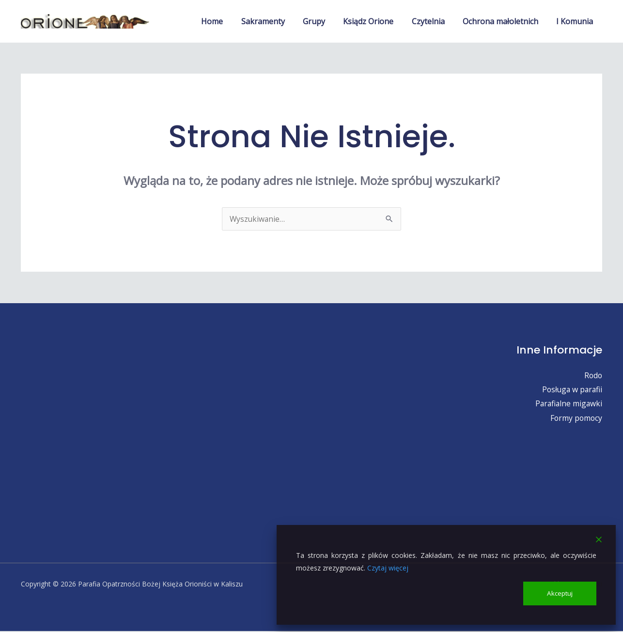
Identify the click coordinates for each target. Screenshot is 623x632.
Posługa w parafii (571, 390)
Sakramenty (277, 21)
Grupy (325, 21)
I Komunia (576, 21)
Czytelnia (434, 21)
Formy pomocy (575, 418)
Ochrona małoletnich (504, 21)
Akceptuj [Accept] (560, 593)
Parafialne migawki (567, 404)
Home (229, 21)
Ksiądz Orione (377, 21)
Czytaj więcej (387, 567)
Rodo (592, 375)
